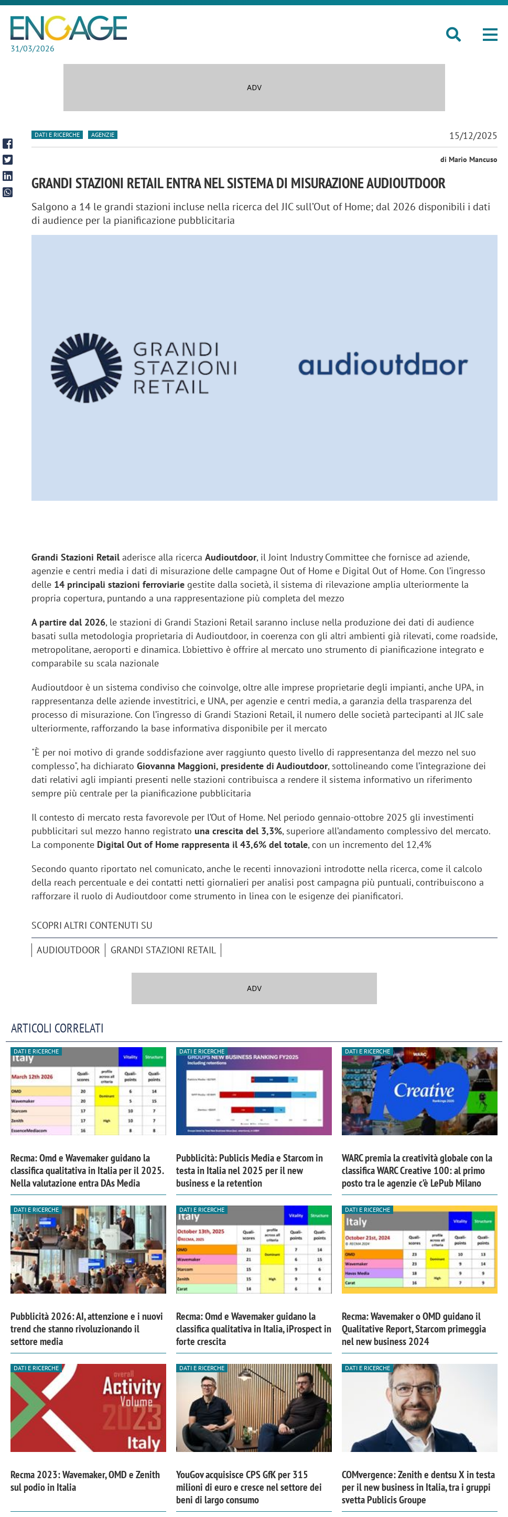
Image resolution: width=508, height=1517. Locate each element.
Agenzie (102, 134)
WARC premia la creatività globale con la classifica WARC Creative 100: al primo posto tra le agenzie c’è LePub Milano (417, 1170)
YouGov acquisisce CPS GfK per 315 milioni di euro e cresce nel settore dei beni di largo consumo (249, 1487)
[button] (490, 34)
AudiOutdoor (68, 950)
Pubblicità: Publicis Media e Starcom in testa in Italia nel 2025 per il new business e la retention (249, 1170)
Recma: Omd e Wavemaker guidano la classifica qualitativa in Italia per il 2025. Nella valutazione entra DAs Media (87, 1170)
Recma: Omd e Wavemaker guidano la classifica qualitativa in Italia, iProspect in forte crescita (253, 1329)
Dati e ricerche (57, 134)
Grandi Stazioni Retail (163, 950)
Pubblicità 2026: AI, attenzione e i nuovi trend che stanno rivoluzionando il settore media (86, 1329)
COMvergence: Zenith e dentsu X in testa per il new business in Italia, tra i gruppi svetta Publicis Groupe (418, 1487)
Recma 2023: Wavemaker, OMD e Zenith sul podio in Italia (85, 1480)
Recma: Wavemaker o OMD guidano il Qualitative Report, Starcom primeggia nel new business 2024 (414, 1329)
